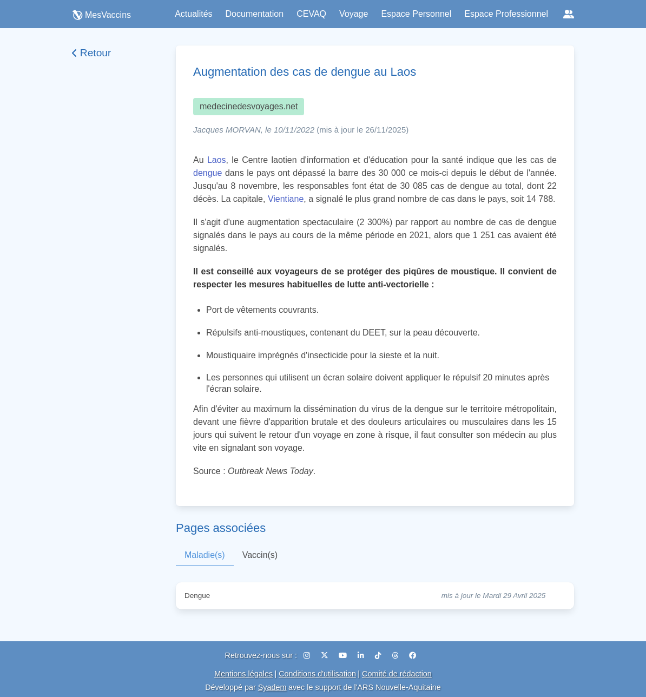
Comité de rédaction (397, 673)
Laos (216, 160)
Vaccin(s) (260, 555)
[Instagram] (308, 656)
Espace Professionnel (506, 13)
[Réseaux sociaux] (568, 14)
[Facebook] (413, 656)
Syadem (272, 687)
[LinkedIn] (362, 656)
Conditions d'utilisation (317, 673)
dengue (207, 172)
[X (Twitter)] (326, 656)
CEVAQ (311, 13)
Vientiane (286, 198)
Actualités (193, 13)
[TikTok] (379, 656)
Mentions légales (243, 673)
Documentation (255, 13)
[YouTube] (343, 656)
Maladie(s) (204, 555)
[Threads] (396, 656)
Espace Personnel (416, 13)
